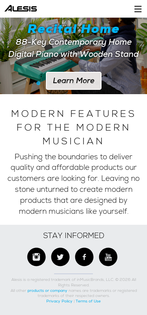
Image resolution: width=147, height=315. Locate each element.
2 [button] (50, 83)
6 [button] (97, 83)
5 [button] (85, 83)
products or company (47, 290)
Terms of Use (88, 301)
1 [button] (38, 83)
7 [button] (109, 83)
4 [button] (74, 83)
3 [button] (62, 83)
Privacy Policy (59, 301)
